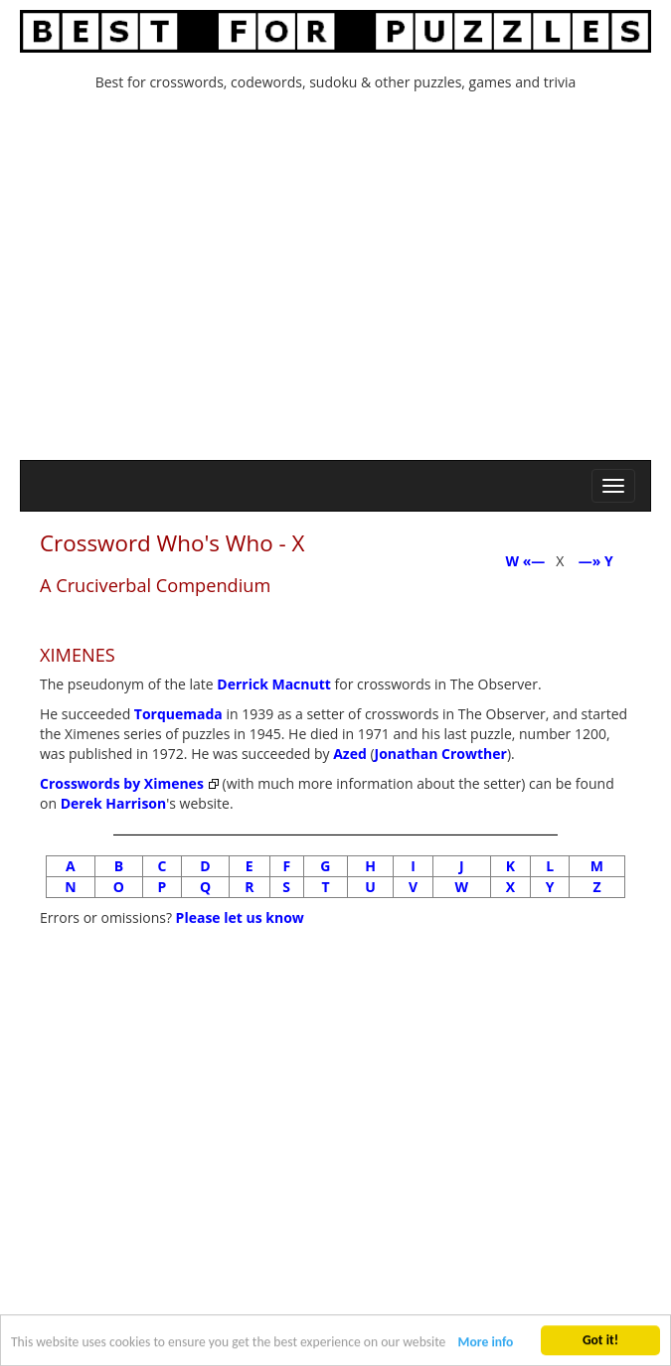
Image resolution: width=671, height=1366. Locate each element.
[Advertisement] (336, 281)
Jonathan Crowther (441, 753)
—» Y (599, 560)
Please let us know (240, 917)
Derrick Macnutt (274, 684)
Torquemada (178, 713)
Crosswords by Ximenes (122, 783)
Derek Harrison (114, 803)
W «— (525, 560)
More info (486, 1344)
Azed (350, 753)
